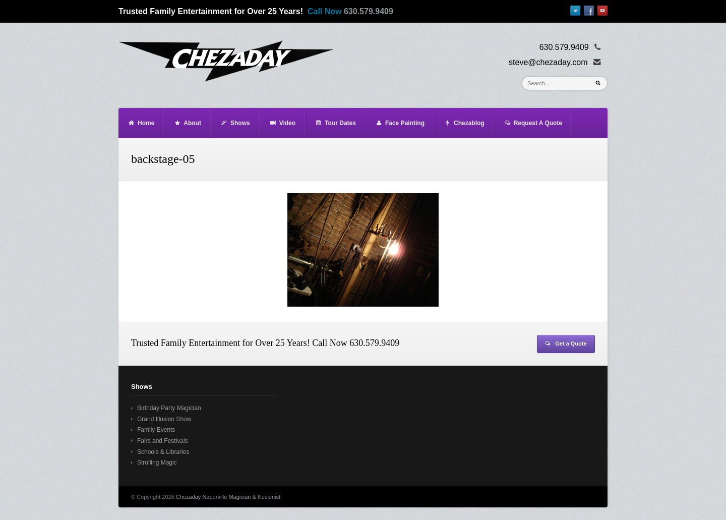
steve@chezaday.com (548, 62)
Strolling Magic (157, 462)
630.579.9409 (368, 11)
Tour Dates (335, 123)
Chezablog (464, 123)
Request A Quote (533, 123)
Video (282, 123)
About (187, 123)
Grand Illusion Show (164, 419)
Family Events (156, 429)
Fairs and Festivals (162, 440)
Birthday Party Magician (169, 408)
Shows (235, 123)
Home (141, 123)
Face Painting (400, 123)
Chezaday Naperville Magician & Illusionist (228, 497)
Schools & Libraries (163, 451)
